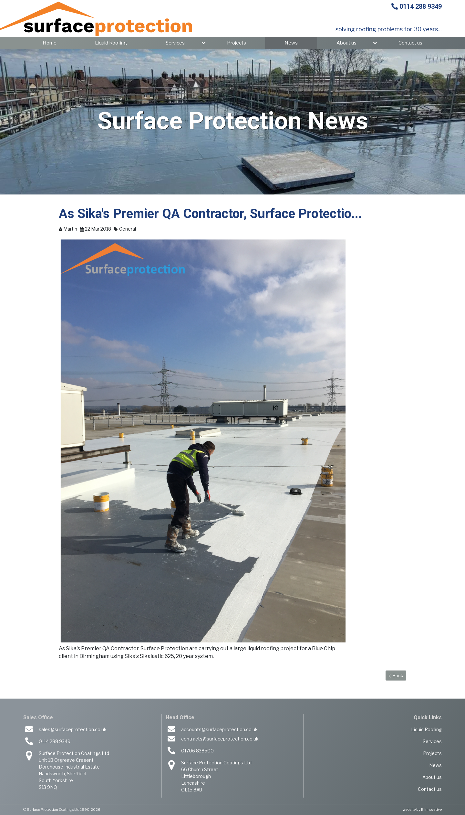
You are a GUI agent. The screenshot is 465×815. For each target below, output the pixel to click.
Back (395, 675)
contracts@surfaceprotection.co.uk (220, 738)
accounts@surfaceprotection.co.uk (219, 729)
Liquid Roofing (111, 43)
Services (175, 43)
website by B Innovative (422, 809)
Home (50, 43)
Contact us (410, 43)
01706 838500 (197, 750)
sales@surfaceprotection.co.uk (73, 729)
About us (346, 43)
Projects (236, 43)
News (291, 43)
